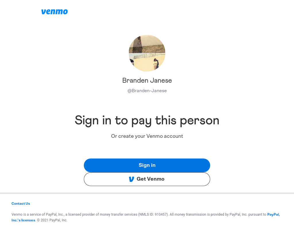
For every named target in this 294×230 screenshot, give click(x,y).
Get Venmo (147, 179)
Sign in (147, 165)
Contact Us (20, 203)
